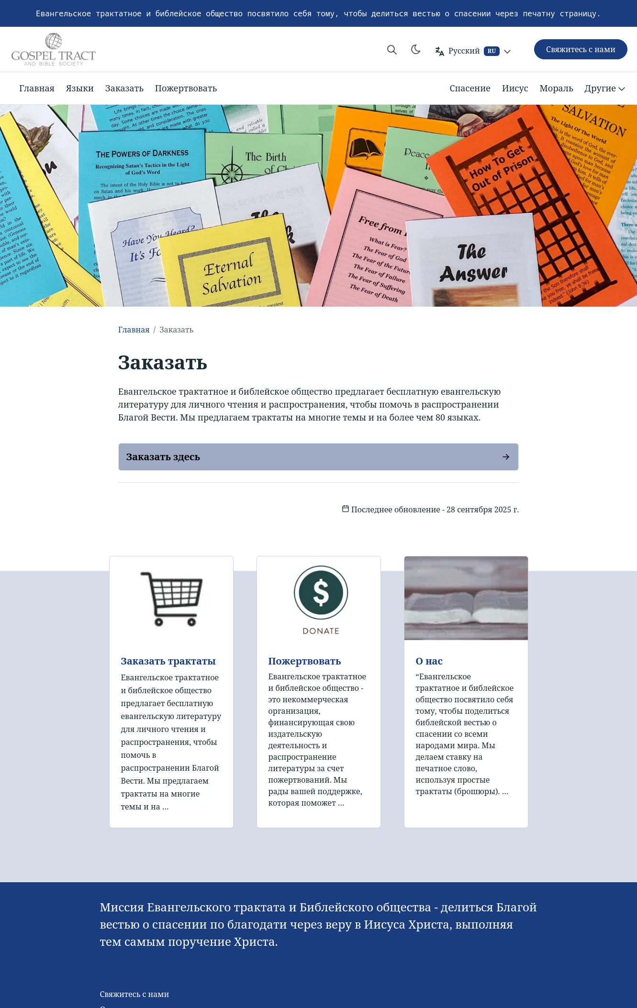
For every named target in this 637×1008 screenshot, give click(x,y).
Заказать (124, 88)
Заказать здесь (163, 457)
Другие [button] (606, 88)
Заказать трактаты (168, 660)
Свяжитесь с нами (134, 994)
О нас (429, 660)
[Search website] (392, 49)
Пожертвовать (186, 88)
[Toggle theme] (416, 49)
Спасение (470, 88)
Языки (80, 88)
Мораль (556, 88)
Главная (37, 88)
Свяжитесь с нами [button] (580, 49)
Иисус (515, 88)
